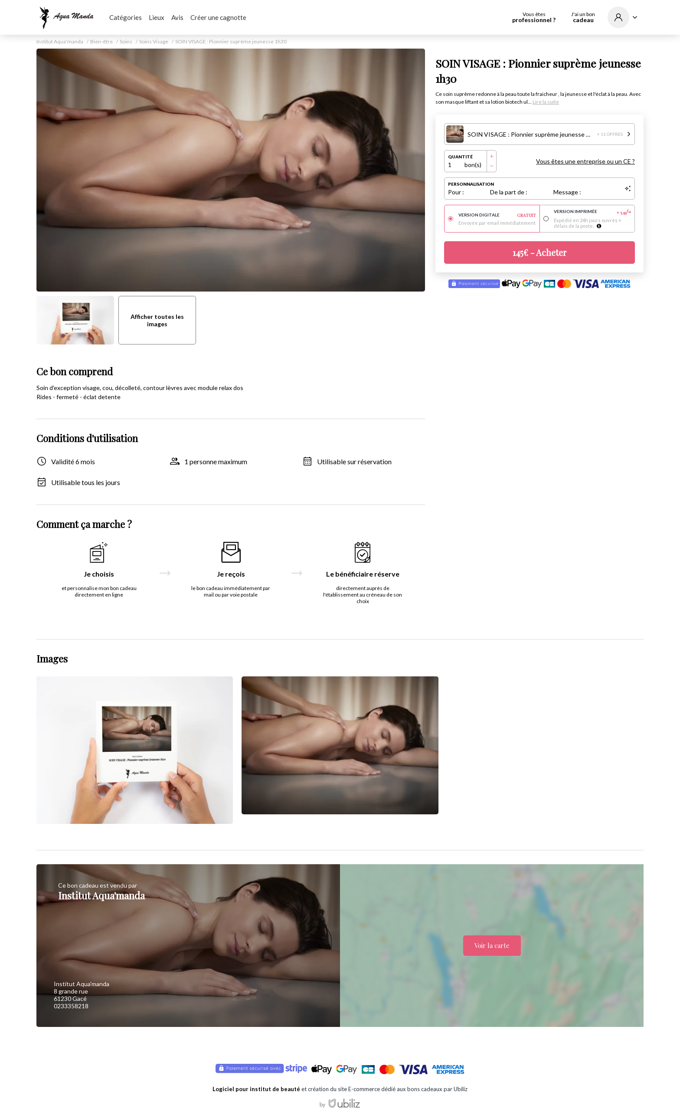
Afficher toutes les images (157, 320)
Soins (126, 41)
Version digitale (497, 215)
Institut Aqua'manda (59, 41)
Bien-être (101, 41)
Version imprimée (592, 212)
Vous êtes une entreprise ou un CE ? (585, 161)
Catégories (125, 17)
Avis (177, 17)
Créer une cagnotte (218, 17)
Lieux (156, 17)
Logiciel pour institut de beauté (256, 1088)
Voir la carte (492, 945)
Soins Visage (153, 41)
